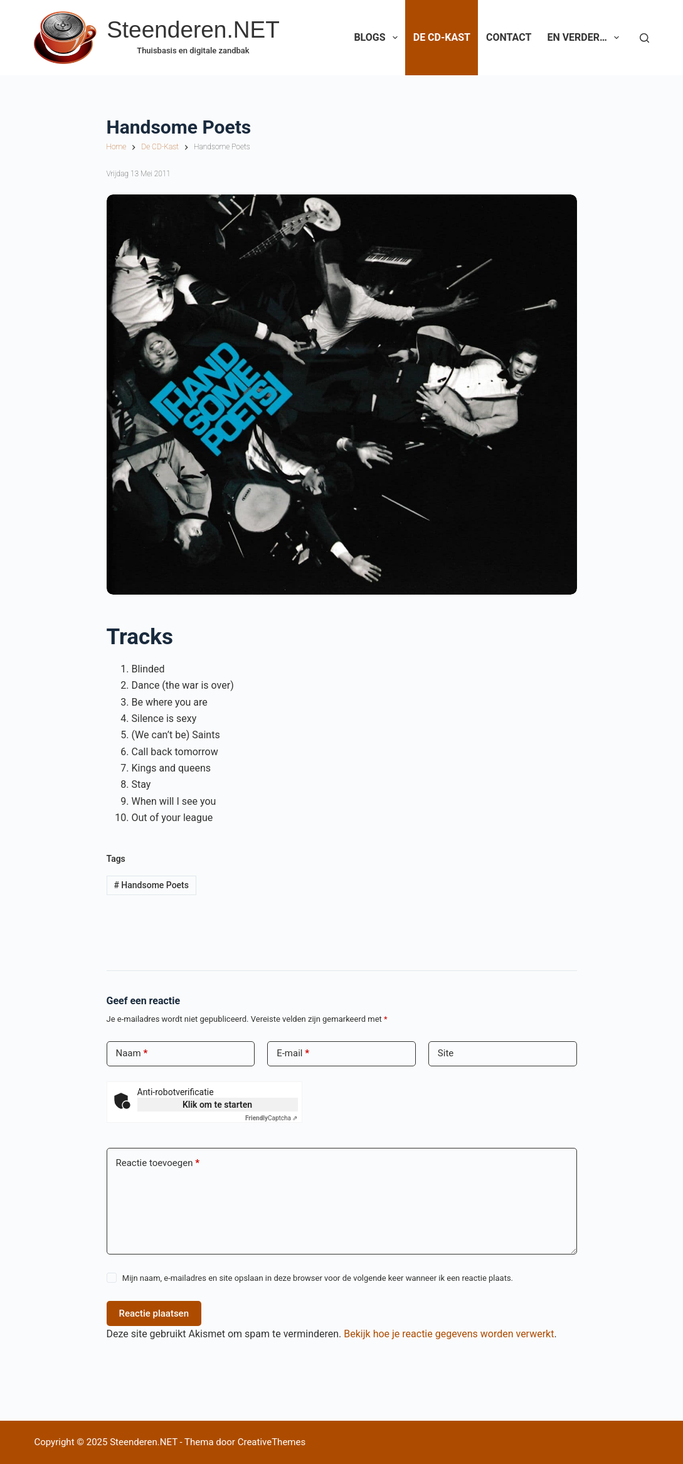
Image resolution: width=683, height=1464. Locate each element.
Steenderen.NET (193, 30)
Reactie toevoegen (157, 1163)
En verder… (585, 37)
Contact (508, 37)
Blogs (378, 37)
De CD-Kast (441, 37)
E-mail (293, 1053)
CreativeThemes (272, 1442)
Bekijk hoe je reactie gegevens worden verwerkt (449, 1334)
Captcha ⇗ (271, 1118)
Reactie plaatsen (154, 1313)
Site (445, 1053)
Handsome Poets (151, 885)
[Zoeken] (644, 38)
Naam (132, 1053)
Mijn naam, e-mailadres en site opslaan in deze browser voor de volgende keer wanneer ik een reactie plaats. (317, 1278)
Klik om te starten (217, 1105)
